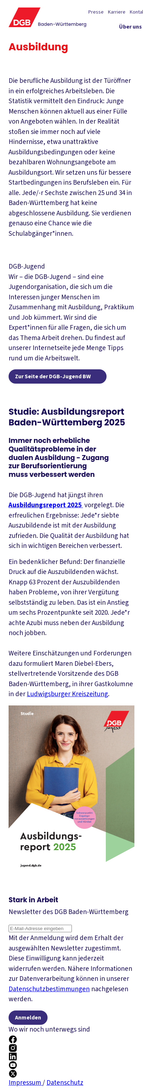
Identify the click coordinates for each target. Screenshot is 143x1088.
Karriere (116, 12)
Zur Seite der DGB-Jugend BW (53, 376)
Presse (96, 12)
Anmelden (28, 1018)
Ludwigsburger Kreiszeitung (67, 694)
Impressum (26, 1083)
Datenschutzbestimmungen (49, 989)
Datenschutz (64, 1083)
